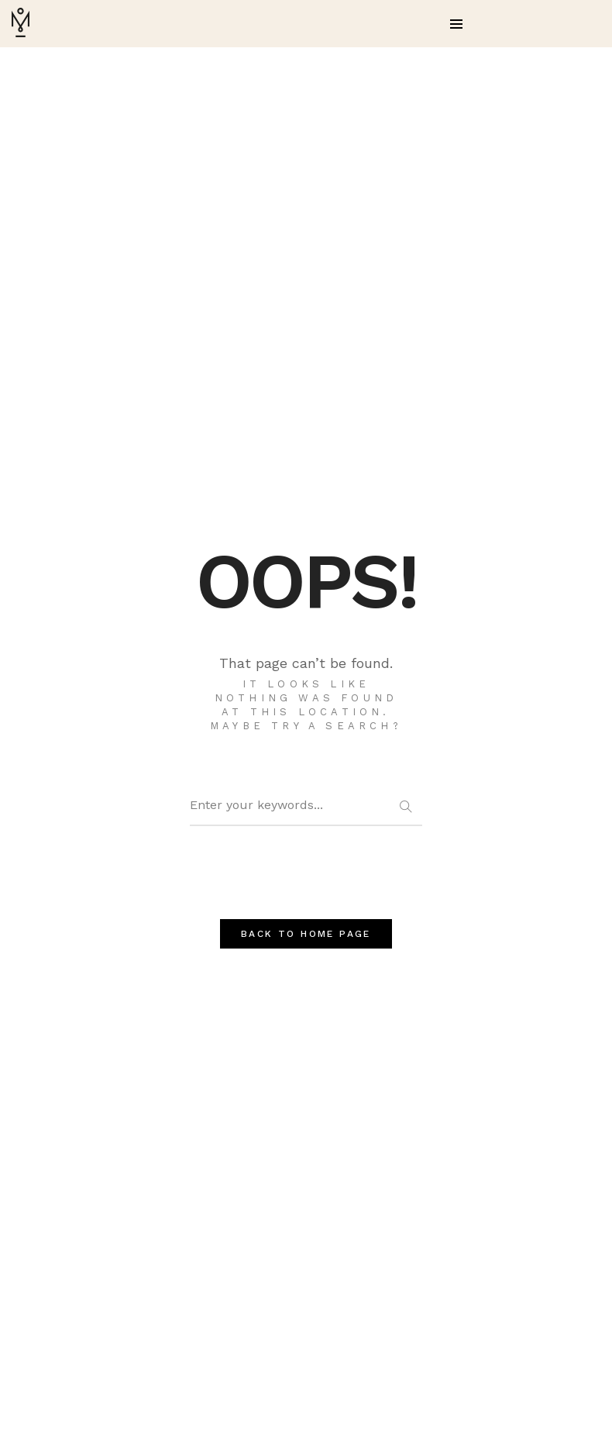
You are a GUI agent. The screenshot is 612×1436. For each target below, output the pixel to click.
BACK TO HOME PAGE (306, 933)
